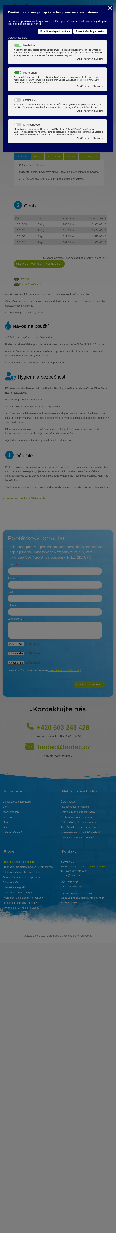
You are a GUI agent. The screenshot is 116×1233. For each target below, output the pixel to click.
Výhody (71, 156)
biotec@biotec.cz (64, 747)
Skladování (54, 156)
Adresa (12, 605)
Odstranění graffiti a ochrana (77, 817)
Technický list (89, 156)
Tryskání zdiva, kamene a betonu (79, 827)
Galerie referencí (12, 832)
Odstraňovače (11, 882)
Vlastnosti (22, 156)
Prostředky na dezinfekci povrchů (22, 877)
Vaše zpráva (16, 619)
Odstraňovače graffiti (14, 887)
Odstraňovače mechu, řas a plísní (22, 872)
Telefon (13, 578)
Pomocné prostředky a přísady (20, 902)
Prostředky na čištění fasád (18, 861)
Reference (8, 817)
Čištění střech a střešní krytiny (78, 811)
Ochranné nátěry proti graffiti (19, 892)
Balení (38, 156)
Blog (5, 822)
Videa (6, 827)
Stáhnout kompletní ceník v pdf (39, 263)
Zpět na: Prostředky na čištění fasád (25, 498)
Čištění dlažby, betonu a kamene (79, 822)
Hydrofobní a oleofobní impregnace (23, 897)
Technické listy (11, 811)
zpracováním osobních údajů (64, 670)
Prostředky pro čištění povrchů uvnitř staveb (28, 866)
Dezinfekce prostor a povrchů (77, 837)
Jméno (13, 565)
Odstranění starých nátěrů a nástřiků (81, 832)
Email (11, 591)
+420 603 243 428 (63, 727)
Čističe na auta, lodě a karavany (21, 907)
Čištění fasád (68, 801)
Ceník (6, 806)
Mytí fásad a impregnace (75, 806)
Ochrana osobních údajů (17, 801)
